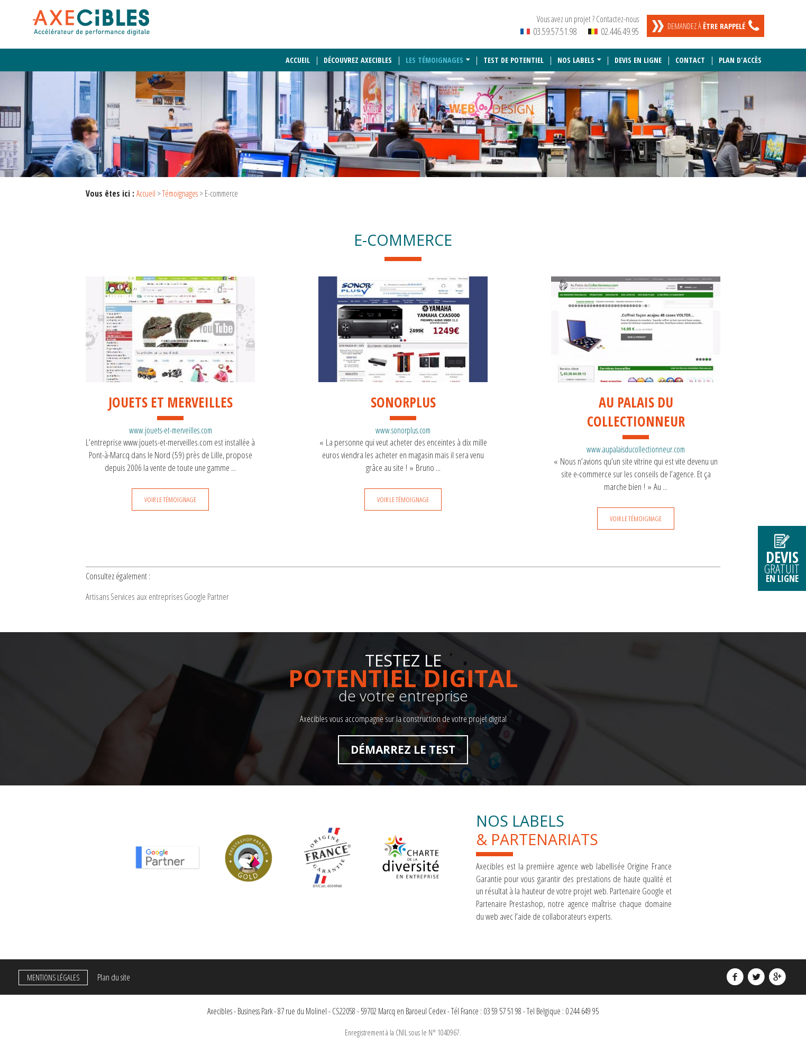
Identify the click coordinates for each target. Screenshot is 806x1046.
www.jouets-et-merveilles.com (170, 425)
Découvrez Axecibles (358, 55)
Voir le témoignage (170, 494)
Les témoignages (434, 55)
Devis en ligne (638, 55)
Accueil (298, 55)
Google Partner (248, 595)
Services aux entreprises (172, 595)
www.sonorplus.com (403, 425)
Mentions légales (50, 979)
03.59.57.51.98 (548, 31)
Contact (690, 55)
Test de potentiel (513, 55)
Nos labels (575, 55)
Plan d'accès (740, 55)
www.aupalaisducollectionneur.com (636, 444)
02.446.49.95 (613, 31)
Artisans (106, 595)
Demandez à (706, 26)
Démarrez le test (403, 751)
